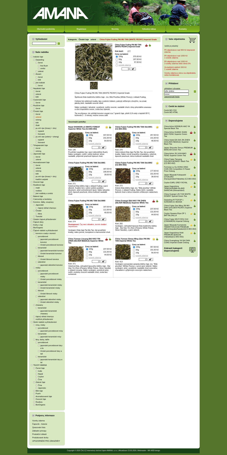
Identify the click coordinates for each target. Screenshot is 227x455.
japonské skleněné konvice (51, 265)
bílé (39, 80)
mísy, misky (40, 325)
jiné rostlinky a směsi (44, 193)
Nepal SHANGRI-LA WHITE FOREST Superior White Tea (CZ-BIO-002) (84, 128)
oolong (38, 120)
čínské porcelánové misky (51, 279)
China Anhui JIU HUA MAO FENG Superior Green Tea (175, 154)
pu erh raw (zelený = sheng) (47, 137)
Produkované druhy (40, 438)
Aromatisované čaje (41, 162)
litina (40, 214)
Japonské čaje (39, 154)
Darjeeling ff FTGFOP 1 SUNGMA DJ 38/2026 (173, 201)
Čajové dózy (38, 222)
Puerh (38, 394)
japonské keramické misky (51, 285)
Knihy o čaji (38, 225)
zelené (40, 71)
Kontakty (183, 29)
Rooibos (39, 402)
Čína (40, 379)
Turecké (39, 216)
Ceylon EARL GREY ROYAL (175, 183)
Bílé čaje (39, 391)
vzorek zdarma (125, 65)
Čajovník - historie (39, 424)
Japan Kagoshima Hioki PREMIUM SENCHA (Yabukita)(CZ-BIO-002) (174, 235)
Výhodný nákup (149, 29)
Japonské (40, 205)
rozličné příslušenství (44, 319)
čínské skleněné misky (49, 302)
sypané (41, 131)
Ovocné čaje (38, 182)
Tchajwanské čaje (40, 145)
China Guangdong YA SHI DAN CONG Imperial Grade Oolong (177, 241)
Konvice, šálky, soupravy (43, 202)
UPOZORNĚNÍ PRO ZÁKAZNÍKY (46, 441)
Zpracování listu (38, 427)
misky (38, 268)
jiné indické (40, 83)
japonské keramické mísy (50, 337)
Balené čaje (38, 196)
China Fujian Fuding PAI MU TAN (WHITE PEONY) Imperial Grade (128, 39)
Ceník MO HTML (171, 112)
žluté (38, 125)
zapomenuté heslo (172, 97)
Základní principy (39, 431)
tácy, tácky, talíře (42, 339)
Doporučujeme (176, 121)
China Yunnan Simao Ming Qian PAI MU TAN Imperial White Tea (132, 240)
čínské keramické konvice (50, 253)
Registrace (81, 29)
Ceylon (41, 377)
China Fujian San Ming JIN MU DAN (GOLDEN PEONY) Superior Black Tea (178, 208)
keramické (42, 248)
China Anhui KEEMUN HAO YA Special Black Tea (177, 127)
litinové (41, 256)
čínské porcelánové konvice (51, 245)
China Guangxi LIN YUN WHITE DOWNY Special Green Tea (177, 195)
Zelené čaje (40, 382)
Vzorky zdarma (38, 421)
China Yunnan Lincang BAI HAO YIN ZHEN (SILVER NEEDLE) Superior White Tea (85, 241)
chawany (39, 305)
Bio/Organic (38, 228)
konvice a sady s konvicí (46, 233)
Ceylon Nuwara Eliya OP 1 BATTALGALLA (175, 214)
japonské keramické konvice (52, 251)
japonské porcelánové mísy (51, 331)
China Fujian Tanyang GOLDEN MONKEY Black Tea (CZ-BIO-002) (176, 161)
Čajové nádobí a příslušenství (45, 230)
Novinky (115, 29)
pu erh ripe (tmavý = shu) (46, 128)
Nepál (40, 374)
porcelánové (43, 236)
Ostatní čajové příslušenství (44, 219)
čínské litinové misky (48, 294)
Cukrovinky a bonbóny (42, 199)
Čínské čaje (38, 111)
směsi (42, 68)
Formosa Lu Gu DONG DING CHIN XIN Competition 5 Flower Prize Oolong (177, 169)
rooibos (39, 191)
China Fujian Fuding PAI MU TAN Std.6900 (86, 201)
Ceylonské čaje (39, 100)
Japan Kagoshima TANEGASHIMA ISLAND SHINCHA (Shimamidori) (174, 188)
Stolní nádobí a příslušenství (45, 322)
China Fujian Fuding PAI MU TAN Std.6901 (86, 163)
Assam (38, 74)
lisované (41, 134)
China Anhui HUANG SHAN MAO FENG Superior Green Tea (175, 134)
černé (40, 63)
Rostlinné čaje (39, 185)
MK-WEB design (154, 450)
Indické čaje (38, 57)
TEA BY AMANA (40, 365)
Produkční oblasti (39, 434)
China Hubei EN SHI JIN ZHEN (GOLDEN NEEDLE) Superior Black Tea (177, 142)
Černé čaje (40, 368)
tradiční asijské (42, 179)
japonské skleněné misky (50, 299)
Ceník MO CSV (170, 110)
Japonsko (42, 388)
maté (38, 188)
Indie (40, 371)
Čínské (38, 211)
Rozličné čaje (38, 105)
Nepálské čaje (39, 88)
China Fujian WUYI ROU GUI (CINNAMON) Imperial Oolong (176, 220)
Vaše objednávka (177, 39)
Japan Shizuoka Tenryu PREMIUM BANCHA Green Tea (178, 149)
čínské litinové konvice (49, 259)
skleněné (41, 262)
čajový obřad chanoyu (47, 208)
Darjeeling (40, 60)
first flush (44, 66)
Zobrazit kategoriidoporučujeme (173, 249)
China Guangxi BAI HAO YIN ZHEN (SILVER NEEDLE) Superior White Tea (131, 202)
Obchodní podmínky (46, 29)
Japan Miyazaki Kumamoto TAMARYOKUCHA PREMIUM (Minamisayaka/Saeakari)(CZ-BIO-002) (180, 227)
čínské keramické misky (50, 288)
